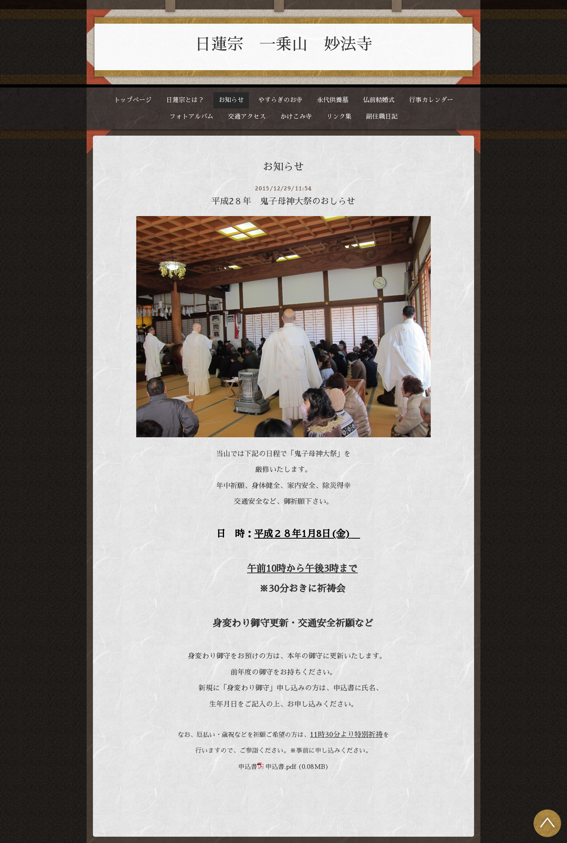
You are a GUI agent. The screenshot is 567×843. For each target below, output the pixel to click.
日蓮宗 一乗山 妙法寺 (283, 44)
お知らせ (231, 100)
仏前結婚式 (379, 100)
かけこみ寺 (296, 117)
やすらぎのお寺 (280, 100)
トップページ (133, 100)
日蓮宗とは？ (185, 100)
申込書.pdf (280, 767)
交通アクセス (247, 117)
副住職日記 (382, 117)
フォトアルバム (191, 117)
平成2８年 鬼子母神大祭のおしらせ (283, 201)
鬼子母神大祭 (315, 453)
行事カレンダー (431, 100)
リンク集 (339, 117)
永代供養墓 (332, 100)
